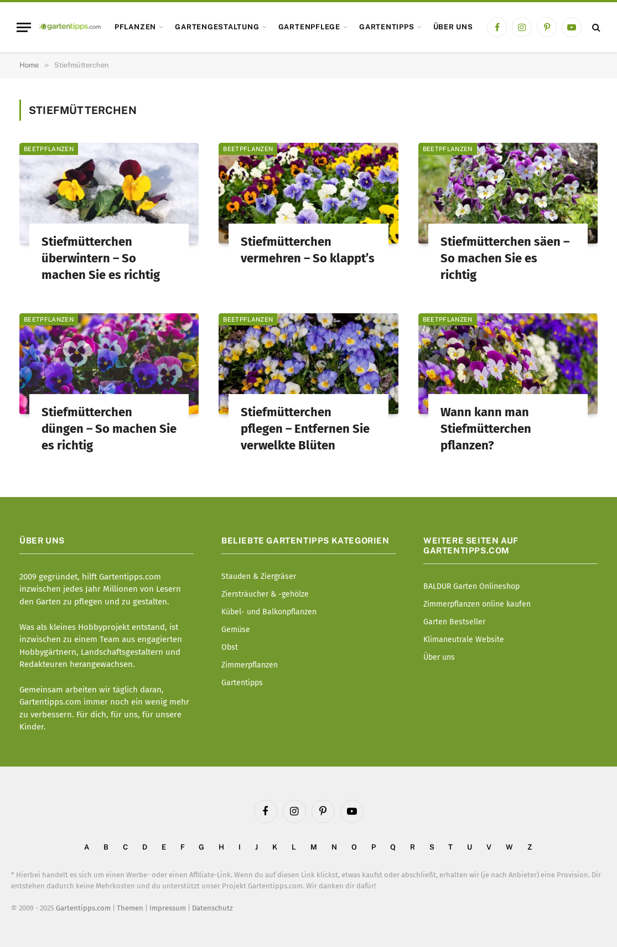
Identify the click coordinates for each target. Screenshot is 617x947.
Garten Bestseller (454, 622)
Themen (130, 908)
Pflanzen (135, 27)
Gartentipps (386, 27)
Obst (229, 647)
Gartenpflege (309, 27)
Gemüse (235, 629)
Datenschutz (212, 908)
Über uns (453, 27)
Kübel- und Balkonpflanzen (269, 612)
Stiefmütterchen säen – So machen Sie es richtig (504, 258)
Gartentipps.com (83, 908)
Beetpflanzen (49, 149)
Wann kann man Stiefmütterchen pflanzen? (485, 429)
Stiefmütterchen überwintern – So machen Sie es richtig (101, 258)
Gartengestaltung (217, 27)
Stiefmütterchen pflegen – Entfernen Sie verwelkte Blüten (305, 429)
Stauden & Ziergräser (258, 576)
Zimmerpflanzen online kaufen (477, 604)
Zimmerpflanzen (249, 665)
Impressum (167, 908)
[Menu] (24, 27)
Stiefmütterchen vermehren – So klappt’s (308, 250)
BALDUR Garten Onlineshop (471, 586)
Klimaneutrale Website (463, 639)
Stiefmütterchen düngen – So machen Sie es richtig (109, 429)
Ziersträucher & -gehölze (265, 594)
